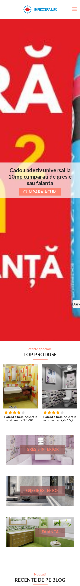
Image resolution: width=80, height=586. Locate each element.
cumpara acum (40, 192)
